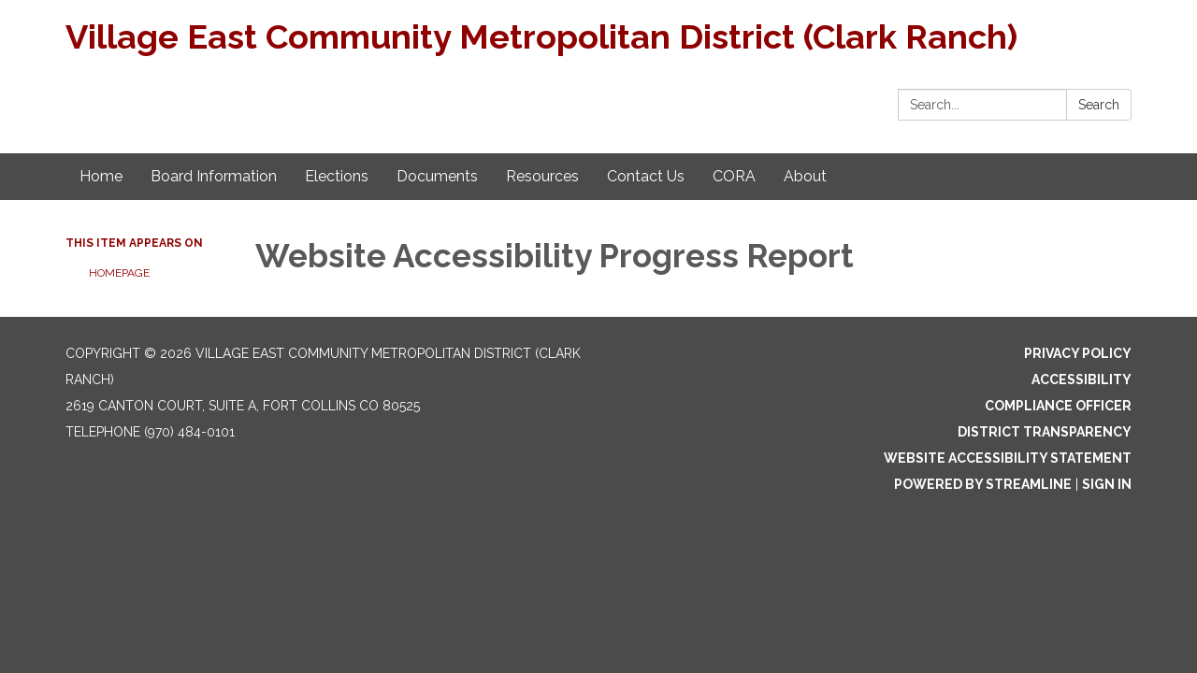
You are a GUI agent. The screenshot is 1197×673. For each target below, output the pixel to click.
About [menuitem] (805, 176)
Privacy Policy (1078, 353)
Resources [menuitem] (542, 176)
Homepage (119, 272)
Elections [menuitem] (336, 176)
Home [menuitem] (101, 176)
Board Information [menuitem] (214, 176)
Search (1098, 104)
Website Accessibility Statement (1008, 458)
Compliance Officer (1058, 405)
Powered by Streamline (983, 484)
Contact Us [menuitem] (646, 176)
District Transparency (1045, 431)
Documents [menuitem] (437, 176)
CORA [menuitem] (734, 176)
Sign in (1107, 484)
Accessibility (1081, 379)
